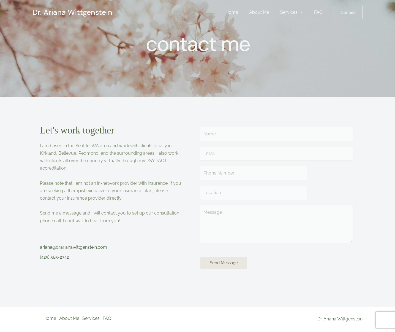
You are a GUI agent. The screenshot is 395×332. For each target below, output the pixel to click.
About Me (265, 12)
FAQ (319, 12)
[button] (348, 12)
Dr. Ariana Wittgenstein (72, 12)
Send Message (224, 264)
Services (295, 12)
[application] (303, 12)
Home (239, 12)
